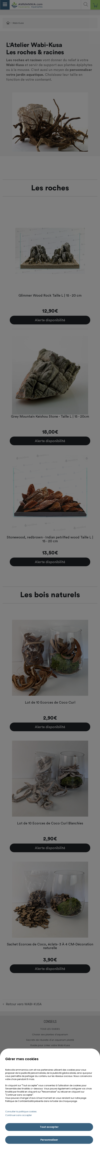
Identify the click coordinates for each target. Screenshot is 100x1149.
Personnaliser (49, 1140)
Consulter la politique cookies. (21, 1111)
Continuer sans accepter (18, 1115)
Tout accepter (49, 1127)
